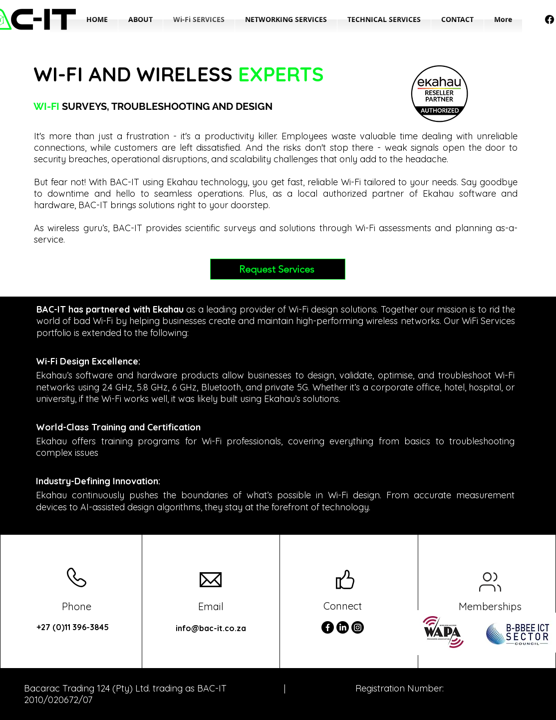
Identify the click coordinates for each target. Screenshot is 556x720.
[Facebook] (550, 19)
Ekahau (182, 182)
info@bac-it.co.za (211, 628)
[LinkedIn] (342, 627)
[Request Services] (277, 269)
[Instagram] (357, 627)
